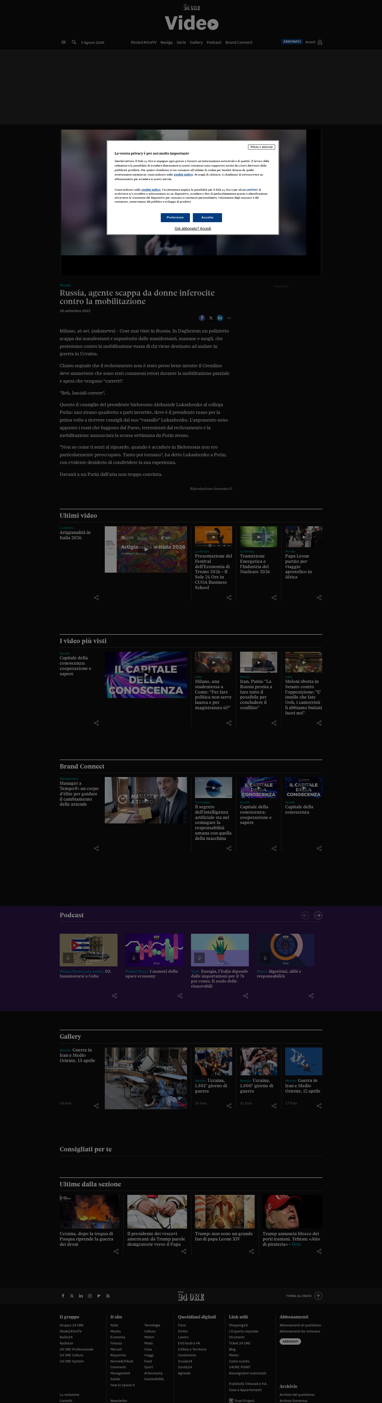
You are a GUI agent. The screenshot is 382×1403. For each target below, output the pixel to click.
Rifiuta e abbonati (261, 146)
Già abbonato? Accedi (193, 228)
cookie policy (183, 174)
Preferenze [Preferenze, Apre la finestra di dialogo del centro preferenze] (175, 217)
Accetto (207, 217)
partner (252, 189)
